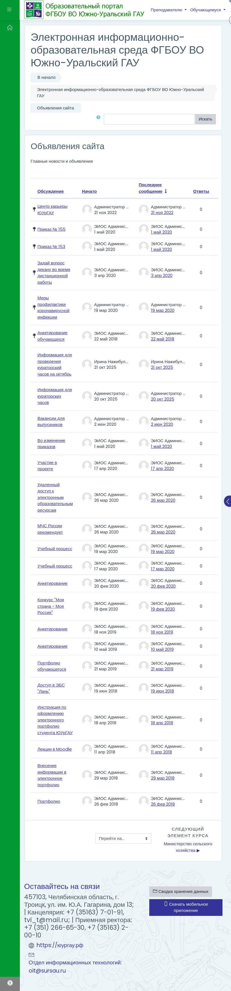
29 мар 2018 (163, 778)
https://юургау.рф (60, 945)
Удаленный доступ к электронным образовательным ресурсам (55, 497)
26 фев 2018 (163, 804)
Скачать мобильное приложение (186, 907)
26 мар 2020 (163, 500)
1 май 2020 (161, 232)
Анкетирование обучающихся (52, 336)
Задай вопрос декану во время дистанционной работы (53, 272)
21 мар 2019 (162, 669)
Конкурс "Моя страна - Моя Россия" (50, 606)
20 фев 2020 (163, 586)
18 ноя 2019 (162, 632)
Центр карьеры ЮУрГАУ (52, 209)
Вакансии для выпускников (51, 421)
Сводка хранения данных (180, 891)
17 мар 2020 (163, 569)
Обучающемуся (206, 10)
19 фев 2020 (163, 609)
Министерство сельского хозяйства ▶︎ (188, 847)
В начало (46, 77)
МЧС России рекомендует (50, 529)
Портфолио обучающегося (51, 666)
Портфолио (48, 801)
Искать (205, 119)
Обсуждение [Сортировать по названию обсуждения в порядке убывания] (50, 191)
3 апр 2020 (162, 275)
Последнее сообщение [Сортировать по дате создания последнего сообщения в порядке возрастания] (151, 188)
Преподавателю (167, 10)
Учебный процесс (54, 549)
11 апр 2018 (161, 752)
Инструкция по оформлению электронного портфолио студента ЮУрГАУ (55, 720)
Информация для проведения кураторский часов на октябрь (54, 364)
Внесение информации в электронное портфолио (51, 775)
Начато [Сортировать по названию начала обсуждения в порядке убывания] (89, 191)
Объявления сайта (55, 108)
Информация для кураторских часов (54, 396)
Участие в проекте (47, 465)
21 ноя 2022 (162, 212)
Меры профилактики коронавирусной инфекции (53, 307)
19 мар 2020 (163, 310)
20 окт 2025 (162, 399)
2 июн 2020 (162, 424)
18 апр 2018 (162, 723)
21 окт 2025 (162, 367)
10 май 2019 (162, 649)
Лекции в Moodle (54, 749)
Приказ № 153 (51, 246)
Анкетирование (52, 583)
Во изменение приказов (51, 443)
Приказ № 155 (51, 229)
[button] (99, 119)
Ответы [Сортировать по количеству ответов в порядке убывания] (201, 191)
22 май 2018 (162, 339)
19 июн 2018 (162, 691)
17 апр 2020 (162, 468)
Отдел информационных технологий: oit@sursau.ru (75, 967)
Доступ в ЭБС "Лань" (51, 688)
